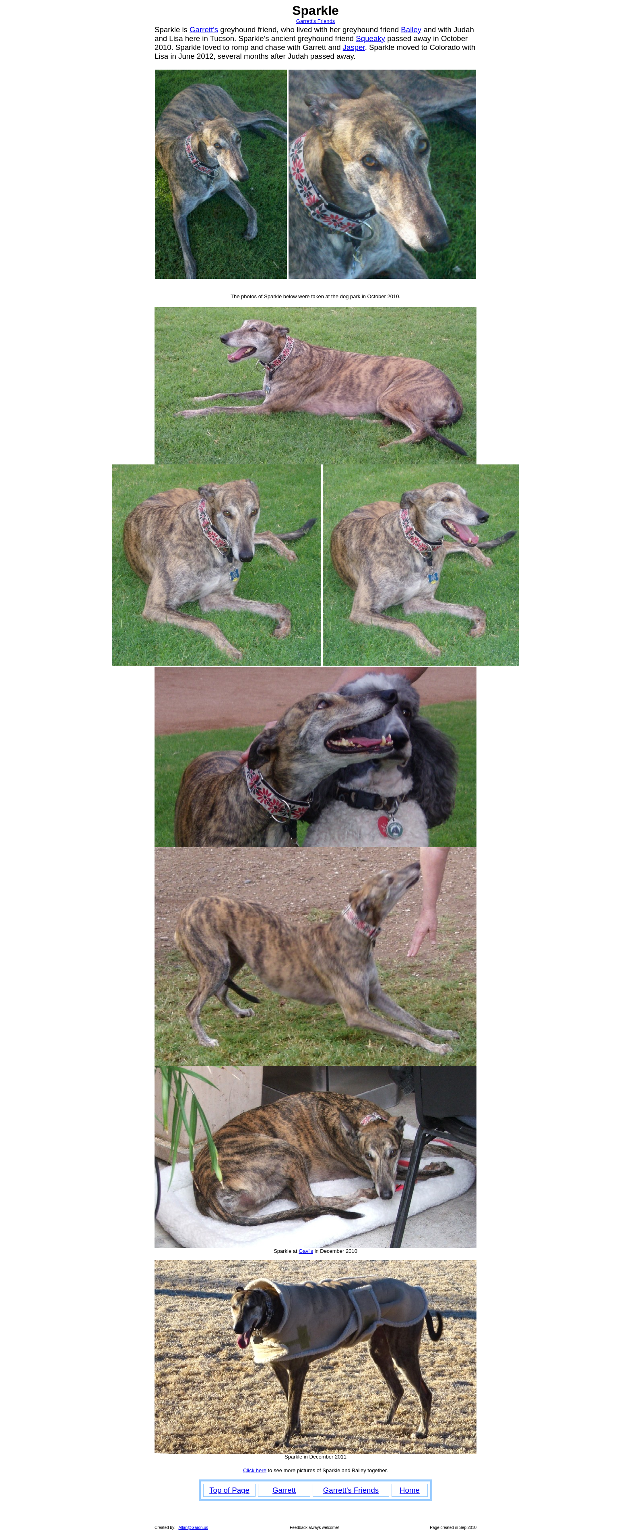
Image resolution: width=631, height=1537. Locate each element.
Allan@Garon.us (193, 1527)
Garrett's (204, 29)
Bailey (411, 29)
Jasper (354, 47)
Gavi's (306, 1251)
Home (410, 1490)
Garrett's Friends (315, 21)
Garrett (284, 1490)
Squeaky (370, 38)
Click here (254, 1470)
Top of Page (229, 1490)
